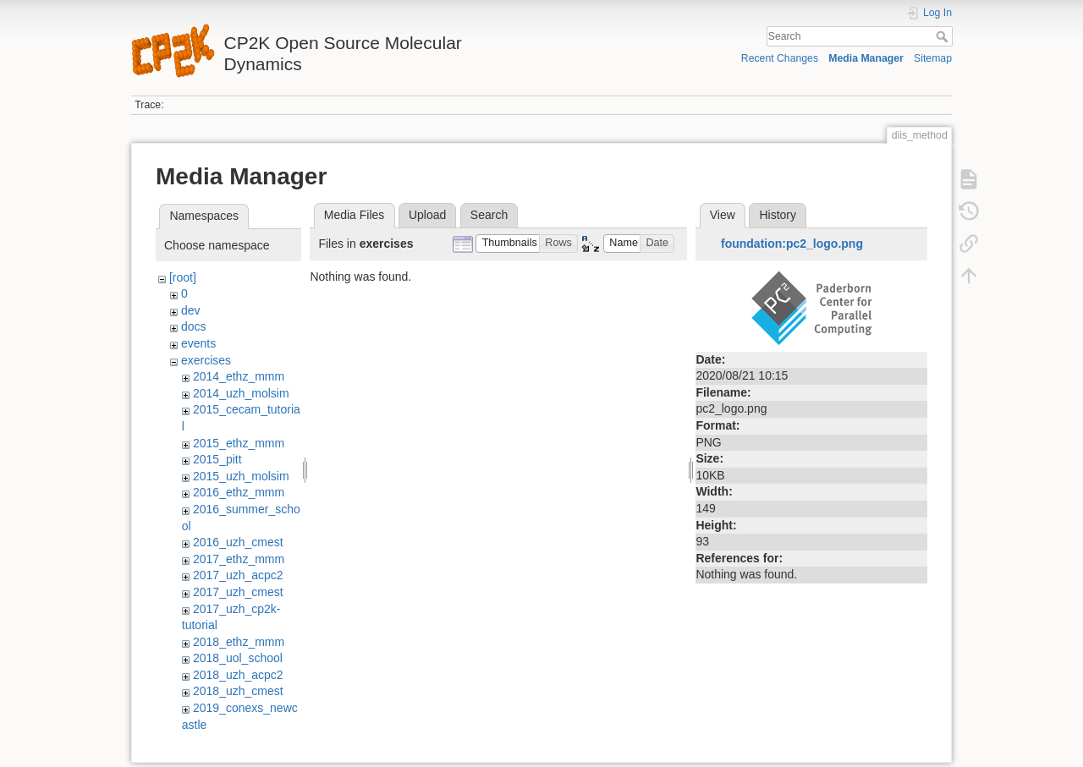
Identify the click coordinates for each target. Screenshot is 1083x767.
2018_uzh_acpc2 (238, 675)
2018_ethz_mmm (238, 642)
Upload (427, 215)
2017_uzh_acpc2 (238, 575)
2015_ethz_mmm (238, 443)
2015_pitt (217, 459)
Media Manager (866, 58)
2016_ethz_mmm (238, 492)
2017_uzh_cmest (238, 592)
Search (944, 36)
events (198, 343)
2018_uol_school (238, 658)
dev (191, 310)
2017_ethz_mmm (238, 559)
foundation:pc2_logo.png (792, 243)
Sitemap (933, 58)
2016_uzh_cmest (238, 542)
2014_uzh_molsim (241, 393)
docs (193, 326)
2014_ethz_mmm (238, 376)
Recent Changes (779, 58)
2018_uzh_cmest (238, 691)
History (777, 215)
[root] (182, 277)
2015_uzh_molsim (241, 476)
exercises (206, 360)
